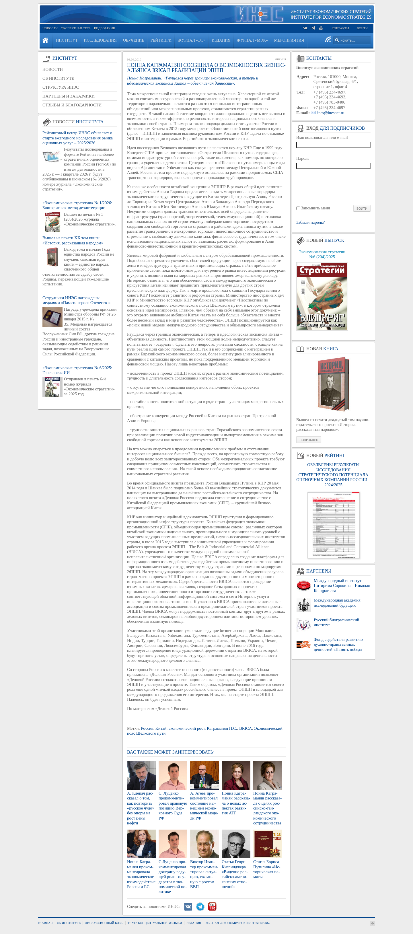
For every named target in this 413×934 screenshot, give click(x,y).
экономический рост (187, 728)
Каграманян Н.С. (222, 728)
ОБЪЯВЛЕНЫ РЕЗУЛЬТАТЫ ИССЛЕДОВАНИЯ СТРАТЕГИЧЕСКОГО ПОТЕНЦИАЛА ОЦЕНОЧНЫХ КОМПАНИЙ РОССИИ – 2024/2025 (333, 474)
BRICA (245, 728)
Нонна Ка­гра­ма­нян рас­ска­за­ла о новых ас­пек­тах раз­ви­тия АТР (236, 803)
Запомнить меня (315, 208)
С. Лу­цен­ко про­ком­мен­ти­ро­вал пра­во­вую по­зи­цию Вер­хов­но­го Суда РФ (173, 805)
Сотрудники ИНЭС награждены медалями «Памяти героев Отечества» (76, 300)
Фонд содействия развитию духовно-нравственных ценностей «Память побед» (338, 644)
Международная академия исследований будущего (337, 602)
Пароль (302, 158)
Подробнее (308, 439)
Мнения (280, 59)
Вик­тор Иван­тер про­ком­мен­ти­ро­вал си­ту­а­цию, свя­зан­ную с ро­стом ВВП (204, 874)
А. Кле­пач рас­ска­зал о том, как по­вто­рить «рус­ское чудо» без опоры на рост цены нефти (140, 808)
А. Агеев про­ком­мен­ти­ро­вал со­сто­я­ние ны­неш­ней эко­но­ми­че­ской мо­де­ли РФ (204, 805)
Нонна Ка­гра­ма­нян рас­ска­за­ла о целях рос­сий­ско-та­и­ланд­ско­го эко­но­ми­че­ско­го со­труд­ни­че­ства (267, 808)
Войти (362, 28)
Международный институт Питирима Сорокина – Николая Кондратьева (342, 585)
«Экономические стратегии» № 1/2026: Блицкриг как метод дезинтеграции (77, 205)
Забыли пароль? (310, 222)
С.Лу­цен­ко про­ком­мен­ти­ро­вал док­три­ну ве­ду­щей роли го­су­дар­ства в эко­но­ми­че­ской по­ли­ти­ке (173, 876)
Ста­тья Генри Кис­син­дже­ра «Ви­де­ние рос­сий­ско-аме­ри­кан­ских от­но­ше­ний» (235, 874)
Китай (161, 728)
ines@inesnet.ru (330, 112)
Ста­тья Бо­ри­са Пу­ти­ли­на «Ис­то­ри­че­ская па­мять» (266, 869)
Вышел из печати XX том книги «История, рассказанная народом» (72, 240)
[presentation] (333, 186)
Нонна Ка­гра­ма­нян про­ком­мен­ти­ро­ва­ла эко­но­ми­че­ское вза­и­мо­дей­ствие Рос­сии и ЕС (141, 874)
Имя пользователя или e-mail (322, 137)
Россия (147, 728)
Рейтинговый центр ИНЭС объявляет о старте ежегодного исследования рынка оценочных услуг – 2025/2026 (77, 138)
